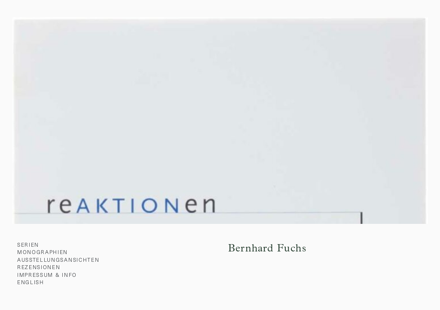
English (30, 282)
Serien (28, 244)
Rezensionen (38, 267)
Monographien (42, 251)
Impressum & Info (47, 274)
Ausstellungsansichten (58, 259)
